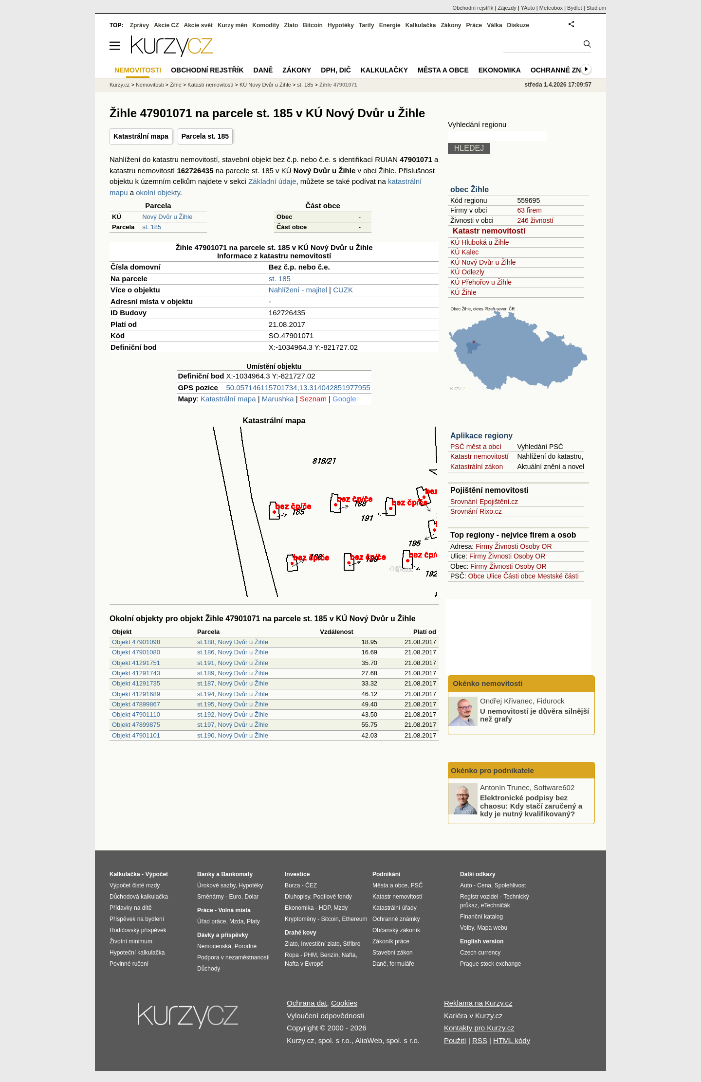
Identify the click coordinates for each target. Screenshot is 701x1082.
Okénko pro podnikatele (492, 770)
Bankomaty (237, 874)
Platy (253, 921)
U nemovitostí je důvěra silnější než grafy (534, 714)
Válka (494, 25)
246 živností (535, 220)
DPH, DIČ (335, 70)
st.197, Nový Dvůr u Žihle (232, 724)
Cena (484, 885)
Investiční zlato (320, 943)
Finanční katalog (481, 916)
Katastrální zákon (476, 466)
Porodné (246, 946)
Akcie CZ (166, 25)
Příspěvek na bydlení (137, 919)
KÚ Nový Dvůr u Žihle (483, 262)
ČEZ (311, 885)
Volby (467, 927)
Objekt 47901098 (136, 642)
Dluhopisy (297, 896)
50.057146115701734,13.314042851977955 (298, 387)
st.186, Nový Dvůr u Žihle (232, 652)
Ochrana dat (307, 1003)
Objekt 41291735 (136, 683)
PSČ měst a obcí (475, 447)
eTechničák (495, 905)
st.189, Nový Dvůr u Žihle (232, 673)
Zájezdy (507, 8)
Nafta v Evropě (304, 963)
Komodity (265, 25)
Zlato (291, 25)
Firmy (484, 546)
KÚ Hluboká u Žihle (479, 242)
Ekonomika (500, 70)
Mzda (236, 921)
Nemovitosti (150, 85)
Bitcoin (313, 25)
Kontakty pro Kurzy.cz (479, 1028)
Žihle (176, 85)
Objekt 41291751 (136, 663)
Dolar (251, 896)
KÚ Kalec (464, 252)
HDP (325, 907)
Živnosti (506, 546)
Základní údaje (272, 181)
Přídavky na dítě (131, 907)
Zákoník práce (390, 941)
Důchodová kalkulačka (139, 896)
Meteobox (551, 8)
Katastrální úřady (394, 907)
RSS (479, 1040)
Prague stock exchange (490, 963)
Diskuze (518, 25)
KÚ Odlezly (467, 272)
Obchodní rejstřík (473, 8)
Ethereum (354, 919)
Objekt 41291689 (136, 694)
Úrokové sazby (216, 885)
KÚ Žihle (463, 292)
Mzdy (341, 907)
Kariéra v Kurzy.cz (473, 1015)
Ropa (292, 955)
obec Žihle (469, 189)
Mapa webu (492, 927)
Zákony (451, 25)
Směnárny (210, 896)
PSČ (417, 885)
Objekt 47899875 (136, 724)
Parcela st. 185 (205, 136)
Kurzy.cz (119, 85)
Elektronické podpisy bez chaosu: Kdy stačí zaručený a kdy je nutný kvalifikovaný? (531, 805)
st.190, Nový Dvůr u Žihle (232, 735)
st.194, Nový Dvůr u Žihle (232, 694)
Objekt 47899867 (136, 704)
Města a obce (443, 70)
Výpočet (156, 874)
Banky (206, 874)
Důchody (208, 968)
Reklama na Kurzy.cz (478, 1003)
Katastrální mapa (140, 136)
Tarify (366, 25)
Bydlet (574, 8)
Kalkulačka (421, 25)
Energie (390, 25)
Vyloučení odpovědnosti (325, 1015)
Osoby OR (536, 546)
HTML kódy (511, 1040)
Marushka (278, 399)
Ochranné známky (566, 70)
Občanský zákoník (396, 930)
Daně (263, 70)
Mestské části (558, 576)
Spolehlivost (510, 885)
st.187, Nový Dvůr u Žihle (232, 683)
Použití (455, 1040)
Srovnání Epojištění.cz (484, 501)
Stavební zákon (392, 952)
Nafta (349, 955)
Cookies (344, 1003)
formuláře (401, 963)
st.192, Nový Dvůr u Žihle (232, 714)
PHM (310, 955)
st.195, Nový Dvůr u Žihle (232, 704)
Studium (596, 8)
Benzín (329, 955)
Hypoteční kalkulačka (137, 952)
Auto (466, 885)
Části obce (519, 576)
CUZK (343, 290)
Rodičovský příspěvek (138, 930)
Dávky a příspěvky (222, 935)
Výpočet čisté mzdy (135, 885)
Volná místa (234, 910)
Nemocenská (214, 946)
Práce (474, 25)
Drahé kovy (300, 932)
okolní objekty (158, 192)
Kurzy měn (232, 25)
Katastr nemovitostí (489, 231)
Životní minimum (131, 941)
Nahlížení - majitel (298, 290)
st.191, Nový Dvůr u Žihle (232, 663)
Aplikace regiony (481, 436)
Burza (292, 885)
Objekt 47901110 (136, 714)
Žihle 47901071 (338, 85)
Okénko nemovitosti (487, 683)
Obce (476, 576)
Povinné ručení (129, 963)
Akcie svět (198, 25)
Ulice (493, 576)
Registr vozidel (479, 896)
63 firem (529, 210)
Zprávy (139, 25)
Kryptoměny (300, 919)
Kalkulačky (384, 70)
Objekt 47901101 (136, 735)
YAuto (528, 8)
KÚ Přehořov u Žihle (481, 282)
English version (481, 941)
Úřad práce (211, 921)
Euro (235, 896)
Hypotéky (341, 25)
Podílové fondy (332, 896)
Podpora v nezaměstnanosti (233, 957)
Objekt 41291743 (136, 673)
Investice (297, 874)
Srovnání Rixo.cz (476, 511)
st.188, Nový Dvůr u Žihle (232, 642)
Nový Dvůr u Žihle (167, 216)
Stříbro (351, 943)
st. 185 (151, 227)
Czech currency (480, 952)
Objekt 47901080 (136, 652)
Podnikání (386, 874)
